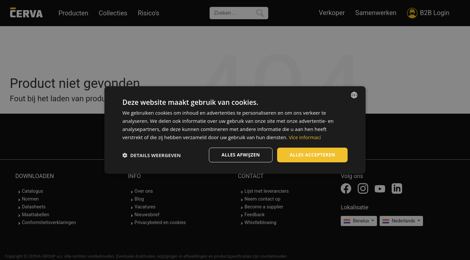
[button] (151, 155)
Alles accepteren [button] (312, 155)
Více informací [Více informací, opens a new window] (305, 137)
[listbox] (354, 95)
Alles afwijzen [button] (241, 155)
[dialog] (235, 130)
